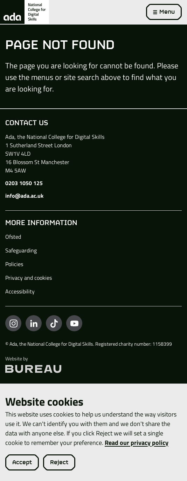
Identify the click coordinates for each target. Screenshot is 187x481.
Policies (14, 264)
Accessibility (20, 291)
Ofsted (13, 236)
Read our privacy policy (136, 442)
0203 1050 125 (24, 183)
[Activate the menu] (164, 12)
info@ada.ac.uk (24, 195)
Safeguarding (21, 250)
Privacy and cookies (28, 277)
